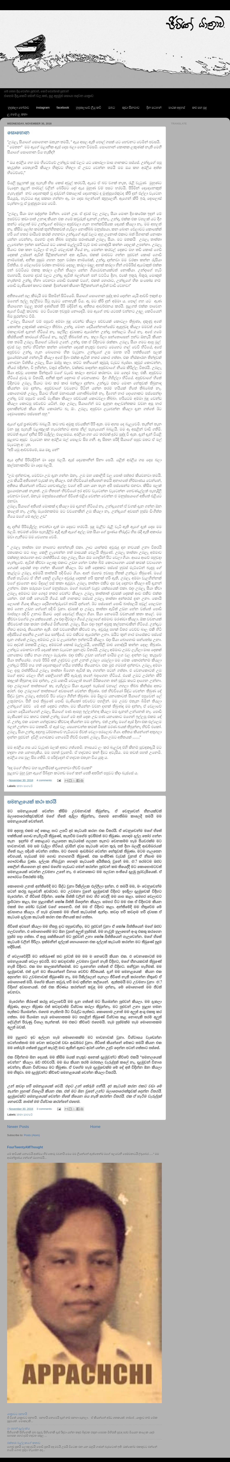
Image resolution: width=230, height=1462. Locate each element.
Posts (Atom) (32, 1135)
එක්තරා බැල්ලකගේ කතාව (23, 1442)
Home (95, 1126)
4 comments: (45, 780)
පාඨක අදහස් (177, 107)
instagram (43, 107)
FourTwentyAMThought (25, 1147)
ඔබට (111, 107)
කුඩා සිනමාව (130, 107)
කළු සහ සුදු (199, 107)
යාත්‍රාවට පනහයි (17, 1414)
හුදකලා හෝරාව (18, 107)
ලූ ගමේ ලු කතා (17, 114)
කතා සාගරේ (24, 786)
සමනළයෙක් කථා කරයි (31, 801)
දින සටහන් (154, 107)
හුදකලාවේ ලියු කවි (88, 107)
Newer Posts (18, 1126)
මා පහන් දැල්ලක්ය (18, 1428)
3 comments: (45, 1108)
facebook (63, 107)
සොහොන (18, 132)
